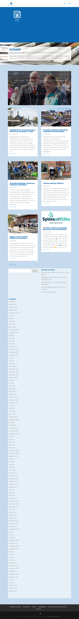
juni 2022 (11, 380)
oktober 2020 (13, 417)
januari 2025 (12, 327)
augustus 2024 (13, 333)
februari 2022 (13, 392)
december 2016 (14, 501)
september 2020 (14, 420)
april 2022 (12, 386)
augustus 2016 (13, 507)
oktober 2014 (13, 543)
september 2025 (14, 313)
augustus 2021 (13, 403)
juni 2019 (11, 439)
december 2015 (14, 521)
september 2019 (14, 434)
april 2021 (12, 408)
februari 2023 (13, 366)
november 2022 (14, 372)
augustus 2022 (13, 377)
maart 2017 (12, 495)
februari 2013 (13, 585)
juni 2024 (11, 338)
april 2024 (12, 344)
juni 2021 (11, 406)
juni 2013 (11, 580)
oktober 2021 (13, 397)
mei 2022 (11, 383)
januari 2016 (12, 518)
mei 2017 (11, 490)
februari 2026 (13, 307)
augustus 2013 (13, 577)
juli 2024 (11, 335)
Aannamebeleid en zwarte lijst (57, 607)
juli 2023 (11, 358)
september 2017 (14, 484)
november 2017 (14, 479)
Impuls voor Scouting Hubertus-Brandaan (19, 237)
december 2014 (14, 540)
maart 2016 (12, 512)
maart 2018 (12, 470)
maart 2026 (12, 304)
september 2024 (14, 330)
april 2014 (12, 560)
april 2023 (12, 363)
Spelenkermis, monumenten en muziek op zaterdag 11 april (23, 130)
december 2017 (14, 476)
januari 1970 (12, 591)
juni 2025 (11, 318)
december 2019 (14, 428)
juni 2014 (11, 554)
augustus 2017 (13, 487)
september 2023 (14, 352)
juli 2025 (11, 316)
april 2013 (12, 583)
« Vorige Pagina (12, 265)
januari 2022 (12, 394)
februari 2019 (13, 448)
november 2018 (14, 450)
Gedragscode (42, 607)
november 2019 (14, 431)
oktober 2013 (13, 571)
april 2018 (12, 467)
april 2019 (12, 445)
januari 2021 (12, 414)
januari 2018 (12, 473)
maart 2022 (12, 389)
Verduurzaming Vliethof (53, 183)
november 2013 (14, 568)
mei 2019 (11, 442)
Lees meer (13, 154)
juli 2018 (11, 459)
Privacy (34, 607)
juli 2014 (11, 552)
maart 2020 (12, 425)
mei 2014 (11, 557)
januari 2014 (12, 563)
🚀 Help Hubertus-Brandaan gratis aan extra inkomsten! (55, 228)
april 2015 (12, 538)
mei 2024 (11, 341)
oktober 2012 (13, 588)
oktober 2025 (13, 310)
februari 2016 (13, 515)
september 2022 (14, 375)
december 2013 (14, 566)
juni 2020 (11, 422)
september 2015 (14, 529)
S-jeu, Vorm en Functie (54, 616)
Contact (38, 609)
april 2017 (12, 493)
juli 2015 (11, 532)
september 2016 (14, 504)
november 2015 (14, 524)
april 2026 (12, 302)
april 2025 (12, 321)
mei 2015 (11, 535)
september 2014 (14, 546)
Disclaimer (26, 607)
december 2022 (14, 369)
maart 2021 (12, 411)
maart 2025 (12, 324)
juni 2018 (11, 462)
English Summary (15, 607)
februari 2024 (13, 347)
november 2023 (14, 349)
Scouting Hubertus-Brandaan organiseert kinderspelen (55, 130)
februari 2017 (13, 498)
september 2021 (14, 400)
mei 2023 (11, 361)
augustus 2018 (13, 456)
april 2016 (12, 509)
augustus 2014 (13, 549)
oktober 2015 (13, 526)
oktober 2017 (13, 481)
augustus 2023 (13, 355)
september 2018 (14, 453)
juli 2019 (11, 436)
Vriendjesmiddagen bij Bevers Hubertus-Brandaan (22, 184)
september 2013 (14, 574)
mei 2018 (11, 465)
